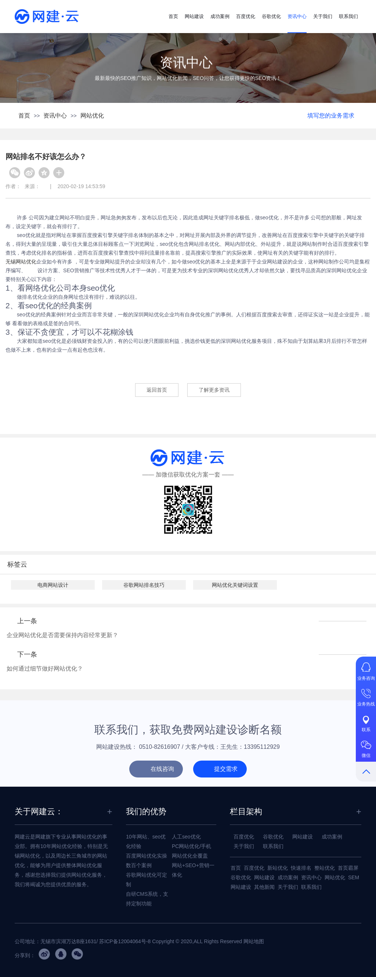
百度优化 (245, 16)
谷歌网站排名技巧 (143, 585)
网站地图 (253, 941)
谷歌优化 (271, 16)
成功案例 (219, 16)
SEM (353, 877)
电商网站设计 (52, 585)
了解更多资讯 (214, 390)
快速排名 (301, 868)
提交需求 (226, 769)
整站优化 (324, 868)
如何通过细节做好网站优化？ (45, 668)
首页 (173, 16)
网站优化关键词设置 (235, 585)
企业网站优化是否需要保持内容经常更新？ (62, 635)
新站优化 (277, 868)
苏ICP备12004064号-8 (125, 941)
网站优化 (92, 115)
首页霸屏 (348, 868)
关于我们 (322, 16)
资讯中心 (297, 16)
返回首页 (157, 390)
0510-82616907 (159, 747)
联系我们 (348, 16)
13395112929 (262, 747)
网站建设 (194, 16)
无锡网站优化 (21, 262)
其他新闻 (264, 887)
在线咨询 (162, 769)
